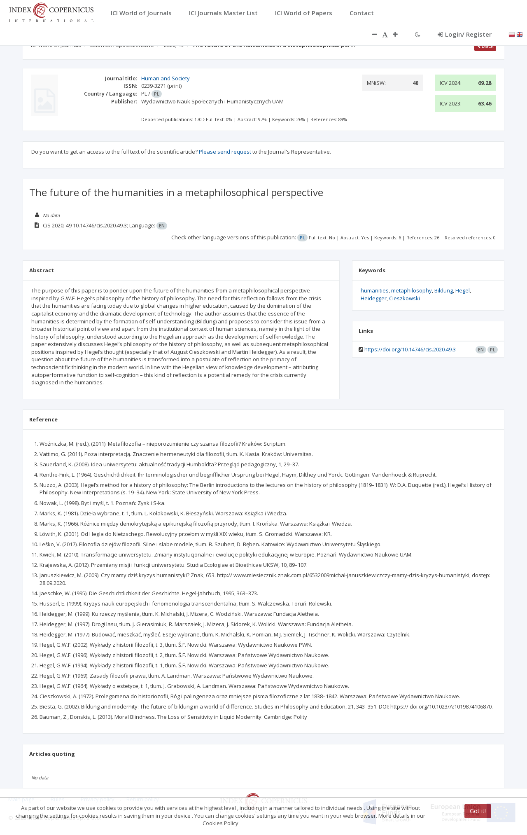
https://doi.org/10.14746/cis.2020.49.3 (410, 349)
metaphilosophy (411, 290)
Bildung (443, 290)
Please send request (225, 151)
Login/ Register (465, 34)
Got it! (478, 811)
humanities (375, 290)
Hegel (462, 290)
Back (485, 45)
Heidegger (374, 298)
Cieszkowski (404, 298)
